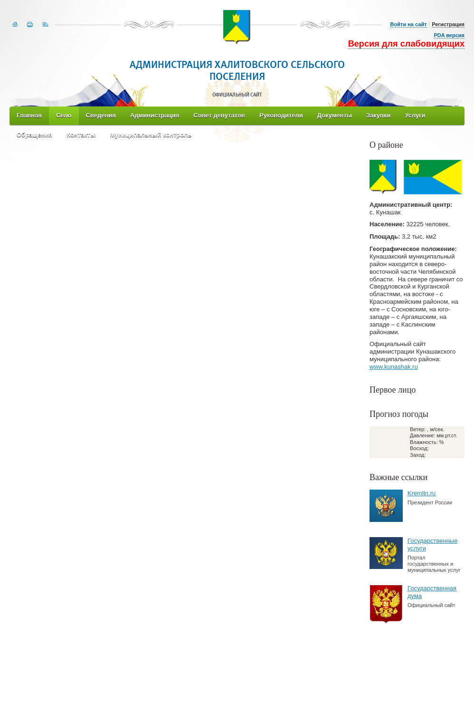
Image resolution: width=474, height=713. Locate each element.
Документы (334, 115)
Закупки (378, 115)
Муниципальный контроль (150, 134)
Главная (29, 115)
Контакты (80, 134)
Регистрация (448, 24)
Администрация (154, 115)
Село (64, 115)
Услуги (415, 115)
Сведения (101, 115)
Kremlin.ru (422, 493)
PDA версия (449, 35)
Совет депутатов (219, 115)
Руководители (281, 115)
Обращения (34, 134)
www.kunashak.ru (394, 366)
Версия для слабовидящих (406, 43)
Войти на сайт (408, 24)
